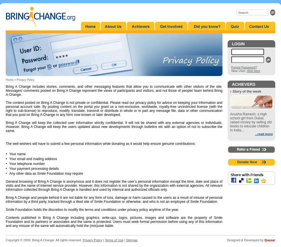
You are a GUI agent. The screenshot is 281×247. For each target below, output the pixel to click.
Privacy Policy (92, 240)
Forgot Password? (244, 67)
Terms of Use (114, 240)
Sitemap (131, 240)
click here (253, 71)
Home (9, 79)
